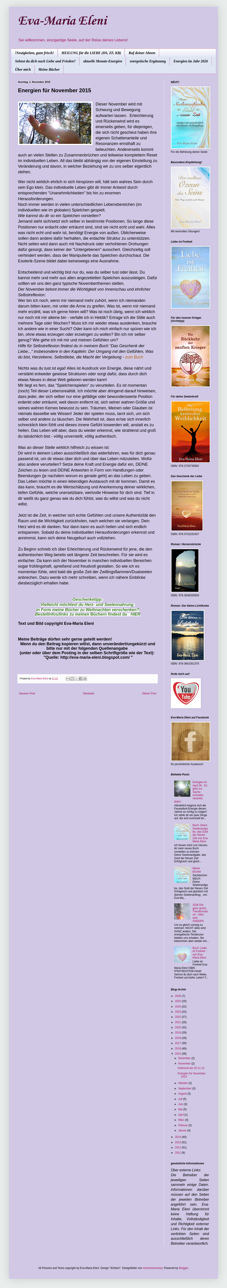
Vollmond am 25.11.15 (191, 1068)
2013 (178, 1142)
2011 (178, 1152)
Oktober (183, 1083)
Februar (183, 1125)
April (181, 1114)
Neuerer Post (27, 693)
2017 (178, 1043)
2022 (178, 1016)
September (185, 1088)
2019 (178, 1032)
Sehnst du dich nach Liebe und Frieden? (45, 61)
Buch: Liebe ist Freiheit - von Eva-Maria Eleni (200, 952)
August (182, 1093)
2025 (178, 1001)
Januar (182, 1130)
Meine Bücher (49, 69)
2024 (178, 1006)
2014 (178, 1137)
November (184, 1063)
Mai (180, 1109)
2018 (178, 1038)
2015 (178, 1053)
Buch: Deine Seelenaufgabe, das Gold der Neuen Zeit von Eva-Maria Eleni (201, 833)
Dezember (184, 1058)
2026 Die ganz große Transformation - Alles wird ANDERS (200, 913)
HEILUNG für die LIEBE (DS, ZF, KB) (91, 53)
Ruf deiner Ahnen (142, 53)
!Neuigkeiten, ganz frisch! (34, 53)
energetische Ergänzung (148, 61)
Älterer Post (149, 693)
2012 (178, 1147)
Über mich (23, 69)
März (181, 1119)
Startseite (88, 693)
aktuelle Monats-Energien (102, 61)
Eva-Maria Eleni (62, 21)
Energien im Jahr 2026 (191, 61)
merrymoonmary (152, 1268)
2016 (178, 1048)
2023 (178, 1011)
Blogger (183, 1268)
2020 (178, 1027)
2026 (178, 996)
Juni (181, 1104)
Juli (180, 1099)
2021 (178, 1022)
